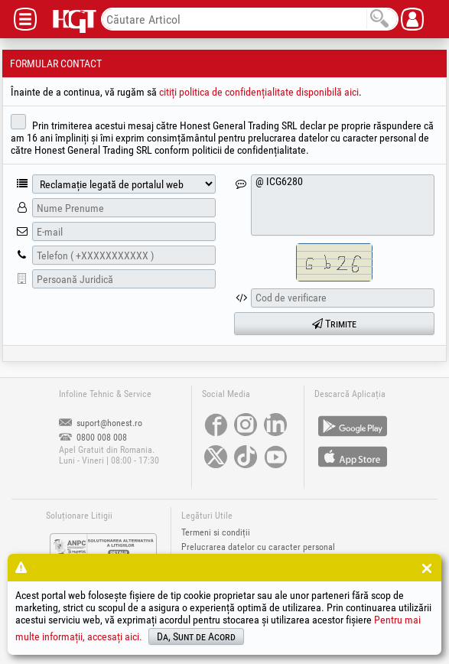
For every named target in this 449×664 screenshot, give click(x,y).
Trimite (334, 323)
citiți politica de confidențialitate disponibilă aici (259, 92)
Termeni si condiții (215, 532)
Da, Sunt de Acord (196, 636)
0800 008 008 (93, 437)
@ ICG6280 (342, 205)
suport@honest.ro (100, 423)
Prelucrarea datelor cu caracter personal (258, 547)
